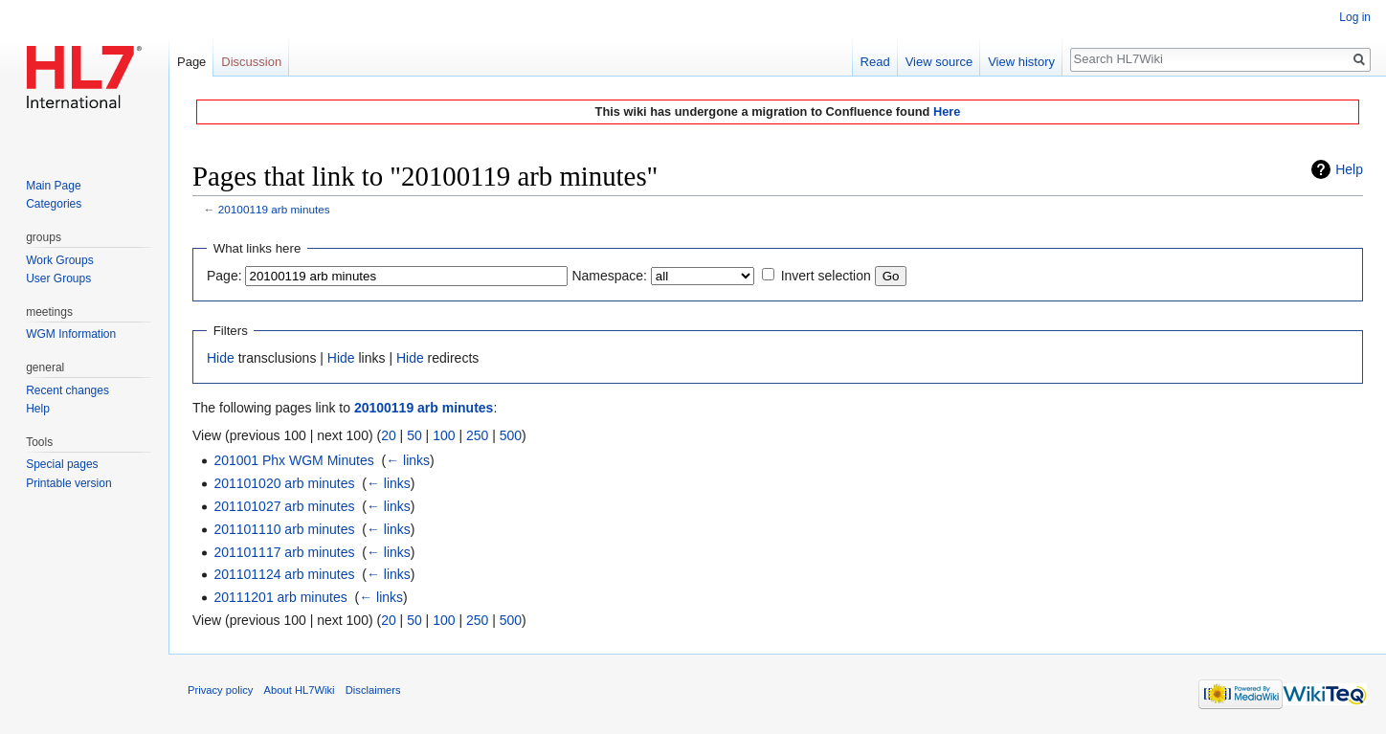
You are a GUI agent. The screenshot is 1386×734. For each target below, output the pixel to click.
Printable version (68, 483)
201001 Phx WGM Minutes (293, 460)
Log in (1355, 17)
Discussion (251, 62)
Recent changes (67, 390)
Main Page (53, 185)
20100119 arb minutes (274, 209)
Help (1349, 169)
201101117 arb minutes (283, 552)
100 (444, 435)
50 (414, 435)
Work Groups (59, 260)
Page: (224, 275)
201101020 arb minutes (283, 483)
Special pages (62, 464)
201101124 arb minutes (283, 574)
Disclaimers (373, 690)
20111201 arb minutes (279, 597)
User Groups (58, 278)
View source (939, 62)
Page (191, 62)
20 (388, 435)
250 (477, 435)
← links (408, 460)
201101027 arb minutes (283, 506)
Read (875, 62)
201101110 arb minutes (283, 529)
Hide (221, 358)
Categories (53, 204)
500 (511, 435)
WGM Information (71, 334)
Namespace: (609, 275)
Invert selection (826, 275)
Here (946, 111)
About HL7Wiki (299, 690)
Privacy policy (220, 690)
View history (1021, 62)
